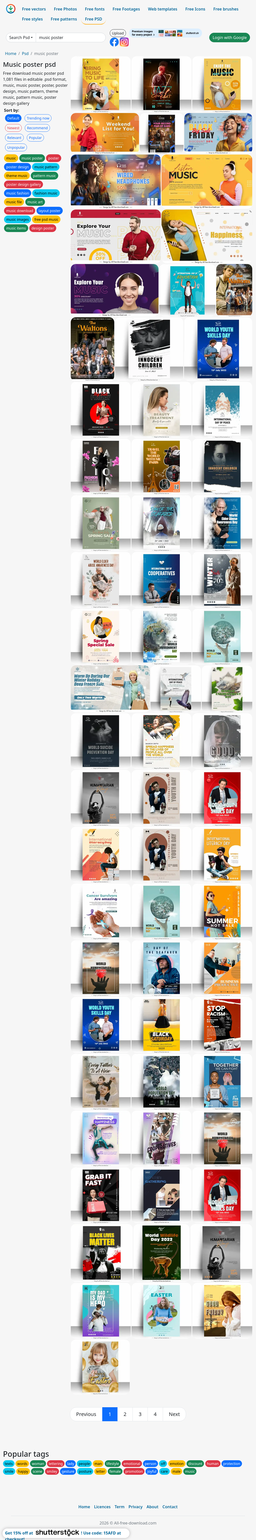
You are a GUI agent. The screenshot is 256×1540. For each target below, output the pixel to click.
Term (119, 1506)
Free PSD (93, 19)
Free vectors (34, 9)
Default (13, 118)
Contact (170, 1506)
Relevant (14, 137)
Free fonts (95, 9)
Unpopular (16, 147)
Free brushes (225, 9)
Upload (118, 33)
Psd (25, 53)
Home (10, 53)
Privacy (135, 1506)
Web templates (162, 9)
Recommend (37, 128)
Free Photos (65, 9)
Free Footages (126, 9)
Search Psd (19, 37)
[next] (174, 1414)
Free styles (32, 19)
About (152, 1506)
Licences (102, 1506)
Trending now (38, 118)
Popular (35, 137)
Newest (13, 128)
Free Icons (195, 9)
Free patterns (64, 19)
